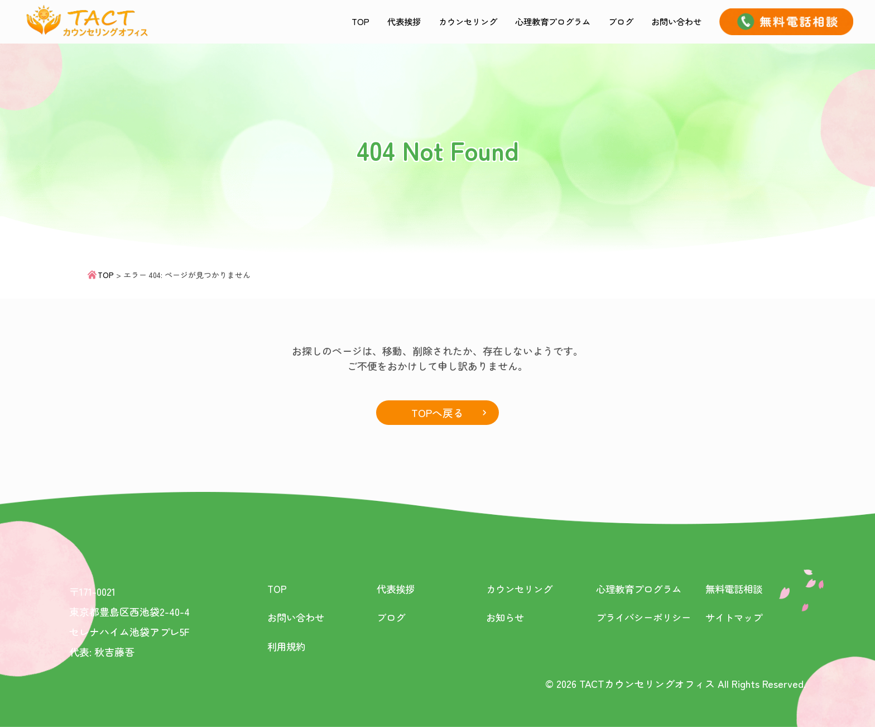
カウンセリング (432, 21)
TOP (311, 21)
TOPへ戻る (437, 412)
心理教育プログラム (530, 21)
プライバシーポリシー (646, 617)
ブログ (608, 21)
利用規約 (287, 646)
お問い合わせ (671, 21)
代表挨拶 (359, 21)
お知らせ (506, 617)
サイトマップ (735, 617)
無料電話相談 (735, 589)
